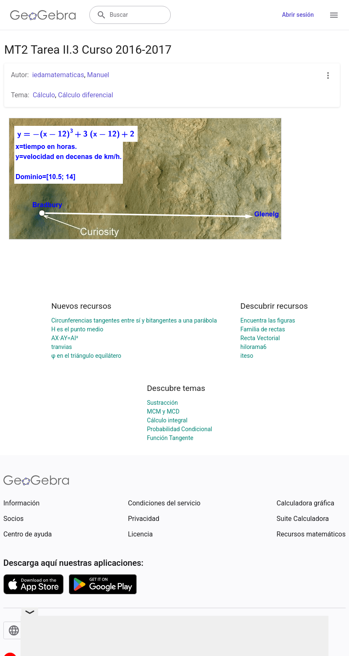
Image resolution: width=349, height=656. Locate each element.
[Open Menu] (334, 15)
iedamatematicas (58, 75)
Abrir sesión (298, 14)
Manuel (98, 75)
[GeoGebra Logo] (43, 15)
